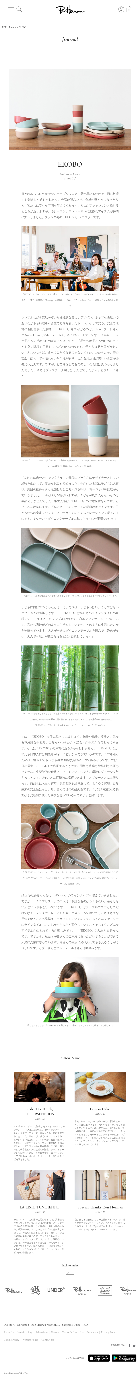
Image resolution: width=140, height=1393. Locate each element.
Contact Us (47, 1340)
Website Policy (30, 1340)
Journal (12, 27)
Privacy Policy (109, 1332)
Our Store (9, 1325)
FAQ (85, 1325)
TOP (4, 27)
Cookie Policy (11, 1340)
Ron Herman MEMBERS (45, 1325)
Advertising (42, 1332)
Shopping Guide (71, 1325)
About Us (9, 1332)
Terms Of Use (69, 1332)
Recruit (55, 1332)
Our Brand (23, 1325)
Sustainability (24, 1332)
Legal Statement (89, 1332)
